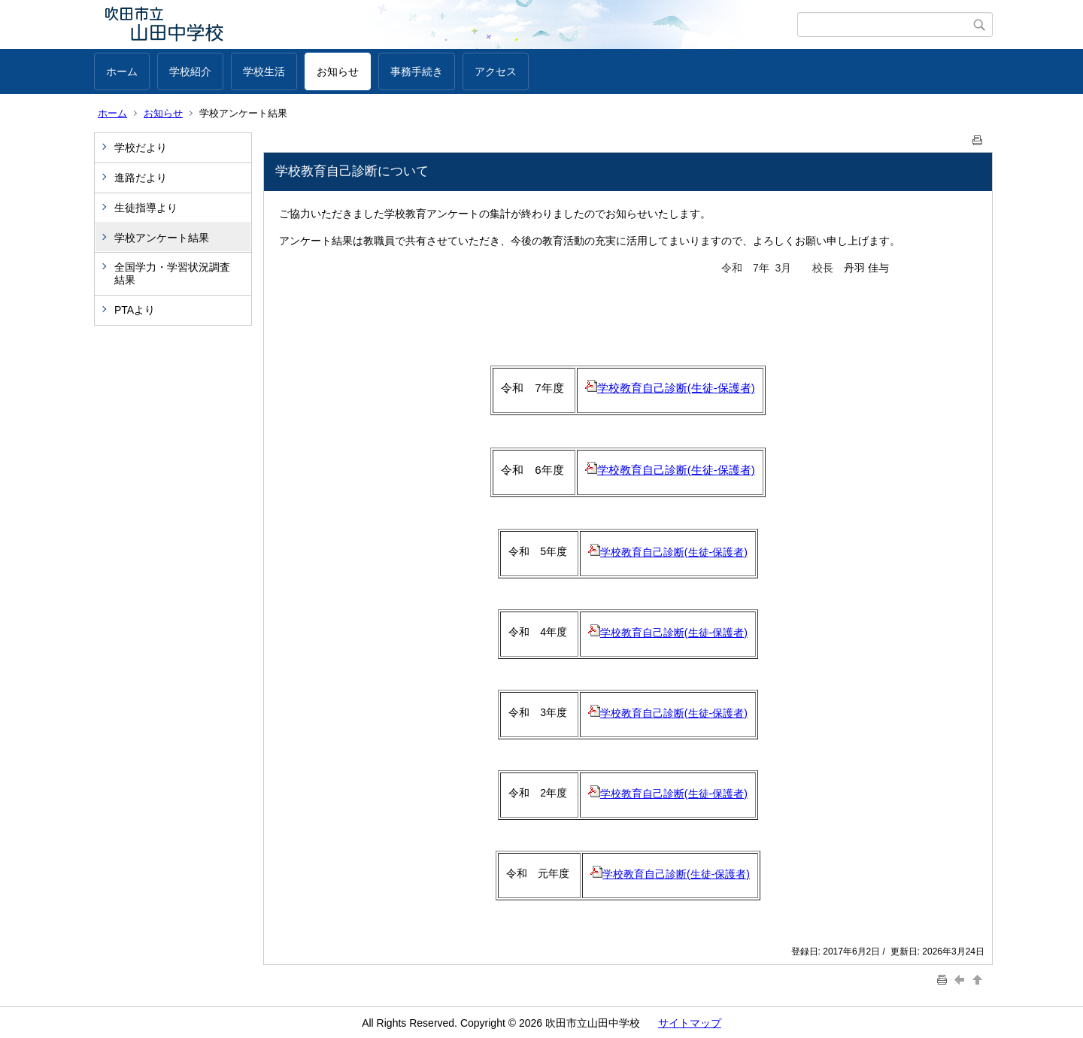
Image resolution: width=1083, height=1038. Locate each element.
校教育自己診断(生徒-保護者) (681, 874)
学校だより (140, 147)
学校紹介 (190, 71)
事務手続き (416, 71)
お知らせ (338, 71)
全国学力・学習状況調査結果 (172, 273)
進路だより (140, 177)
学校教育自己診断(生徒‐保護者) (670, 469)
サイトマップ (689, 1023)
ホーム (122, 71)
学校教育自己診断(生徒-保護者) (670, 387)
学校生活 (264, 71)
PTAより (134, 310)
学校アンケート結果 (161, 238)
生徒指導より (145, 208)
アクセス (496, 71)
